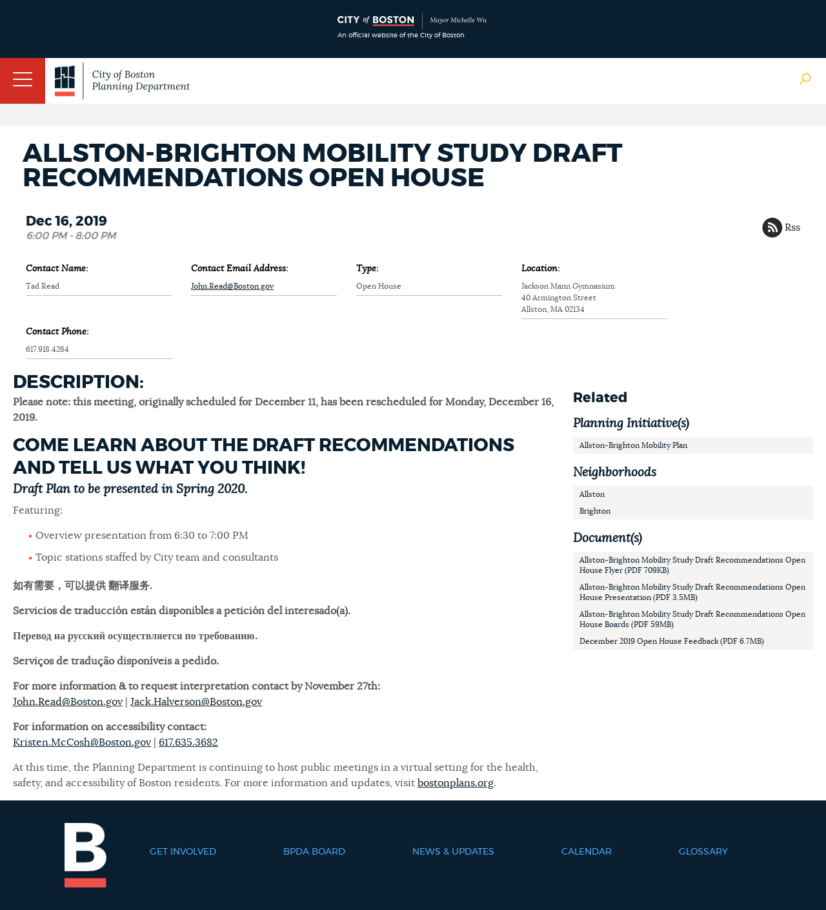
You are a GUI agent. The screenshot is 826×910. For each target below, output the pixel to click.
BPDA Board (314, 852)
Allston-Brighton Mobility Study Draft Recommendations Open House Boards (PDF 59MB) (692, 619)
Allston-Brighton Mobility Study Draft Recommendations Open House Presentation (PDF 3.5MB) (692, 592)
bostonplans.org (456, 783)
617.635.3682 (188, 742)
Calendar (586, 852)
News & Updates (453, 852)
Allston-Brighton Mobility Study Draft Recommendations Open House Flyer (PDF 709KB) (692, 565)
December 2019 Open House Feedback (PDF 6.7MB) (671, 641)
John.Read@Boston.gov (232, 286)
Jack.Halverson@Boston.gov (196, 702)
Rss (792, 227)
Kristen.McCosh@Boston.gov (82, 742)
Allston (592, 494)
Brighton (594, 511)
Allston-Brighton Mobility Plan (633, 445)
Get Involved (183, 852)
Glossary (703, 852)
